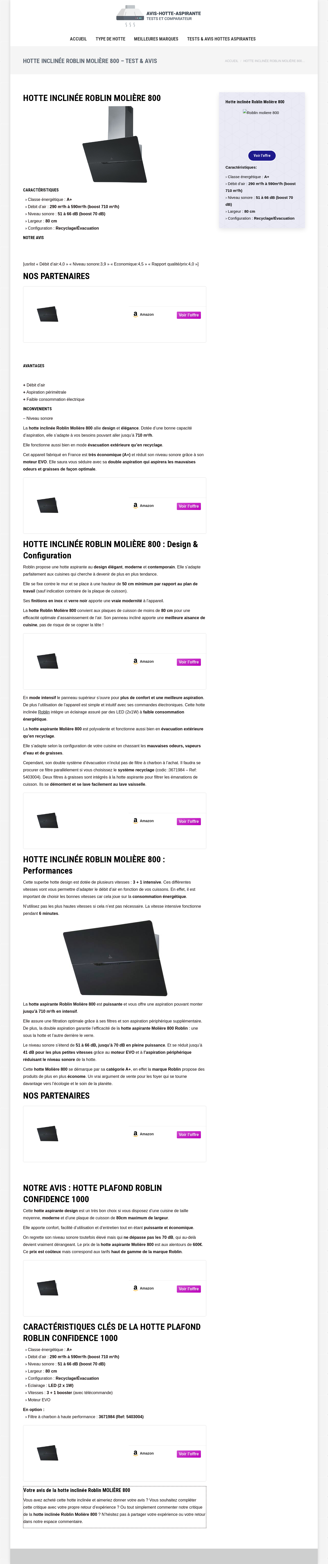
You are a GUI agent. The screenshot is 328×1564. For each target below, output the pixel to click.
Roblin (44, 712)
